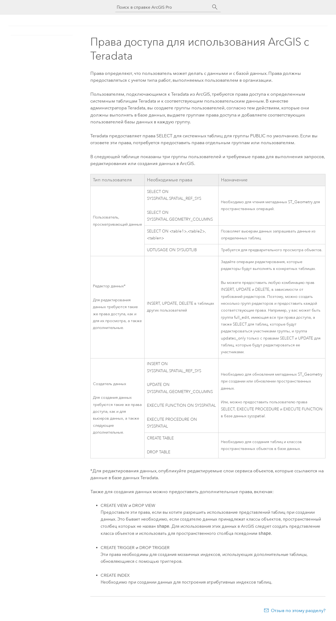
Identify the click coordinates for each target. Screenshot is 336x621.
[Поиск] (215, 7)
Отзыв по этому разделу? (298, 610)
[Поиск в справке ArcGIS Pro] (162, 7)
